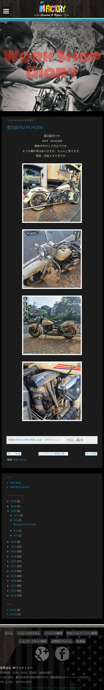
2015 (14, 576)
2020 (14, 551)
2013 (14, 585)
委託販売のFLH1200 (25, 127)
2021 (14, 546)
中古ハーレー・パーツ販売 (82, 633)
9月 (16, 520)
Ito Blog (80, 641)
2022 (14, 541)
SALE (13, 609)
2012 (14, 590)
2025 (14, 501)
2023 (14, 511)
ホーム (9, 633)
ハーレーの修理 (53, 633)
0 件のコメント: (53, 440)
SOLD (13, 614)
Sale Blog (15, 482)
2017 (14, 566)
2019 (14, 556)
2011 (14, 595)
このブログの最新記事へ (53, 453)
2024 (14, 506)
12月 (17, 515)
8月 (16, 530)
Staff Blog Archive (20, 487)
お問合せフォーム (61, 641)
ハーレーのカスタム (28, 633)
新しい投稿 (14, 453)
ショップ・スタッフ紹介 (33, 641)
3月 (16, 535)
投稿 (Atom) (19, 459)
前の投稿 (91, 453)
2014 (14, 580)
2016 (14, 571)
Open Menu (6, 11)
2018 (14, 561)
